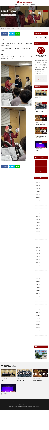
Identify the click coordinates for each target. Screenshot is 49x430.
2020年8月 (38, 332)
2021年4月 (38, 308)
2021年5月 (38, 305)
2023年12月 (38, 226)
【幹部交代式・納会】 (40, 111)
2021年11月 (38, 291)
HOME (3, 28)
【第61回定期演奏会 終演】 (40, 125)
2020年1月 (38, 349)
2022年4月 (38, 274)
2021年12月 (38, 288)
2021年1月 (38, 318)
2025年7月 (38, 199)
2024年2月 (38, 219)
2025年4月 (38, 206)
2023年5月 (38, 240)
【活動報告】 (38, 152)
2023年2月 (38, 250)
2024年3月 (38, 216)
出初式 (36, 99)
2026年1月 (38, 185)
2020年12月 (38, 322)
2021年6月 (38, 301)
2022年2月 (38, 281)
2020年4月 (38, 339)
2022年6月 (38, 271)
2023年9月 (38, 230)
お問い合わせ (34, 4)
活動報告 (12, 14)
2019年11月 (38, 356)
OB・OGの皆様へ (26, 4)
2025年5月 (38, 202)
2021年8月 (38, 294)
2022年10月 (38, 264)
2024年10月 (38, 212)
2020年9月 (38, 329)
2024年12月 (38, 209)
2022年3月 (38, 277)
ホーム (7, 421)
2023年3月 (38, 247)
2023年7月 (38, 233)
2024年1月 (38, 223)
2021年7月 (38, 298)
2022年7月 (38, 267)
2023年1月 (38, 253)
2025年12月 (38, 189)
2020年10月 (38, 325)
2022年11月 (38, 260)
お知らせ (44, 103)
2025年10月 (38, 192)
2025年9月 (38, 195)
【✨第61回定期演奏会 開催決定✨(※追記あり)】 (41, 139)
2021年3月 (38, 312)
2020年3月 (38, 342)
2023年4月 (38, 243)
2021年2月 (38, 315)
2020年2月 (38, 346)
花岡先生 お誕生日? (16, 28)
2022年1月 (38, 284)
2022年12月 (38, 257)
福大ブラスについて (16, 4)
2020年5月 (38, 336)
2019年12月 (38, 353)
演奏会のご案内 (43, 129)
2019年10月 (38, 359)
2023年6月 (38, 236)
